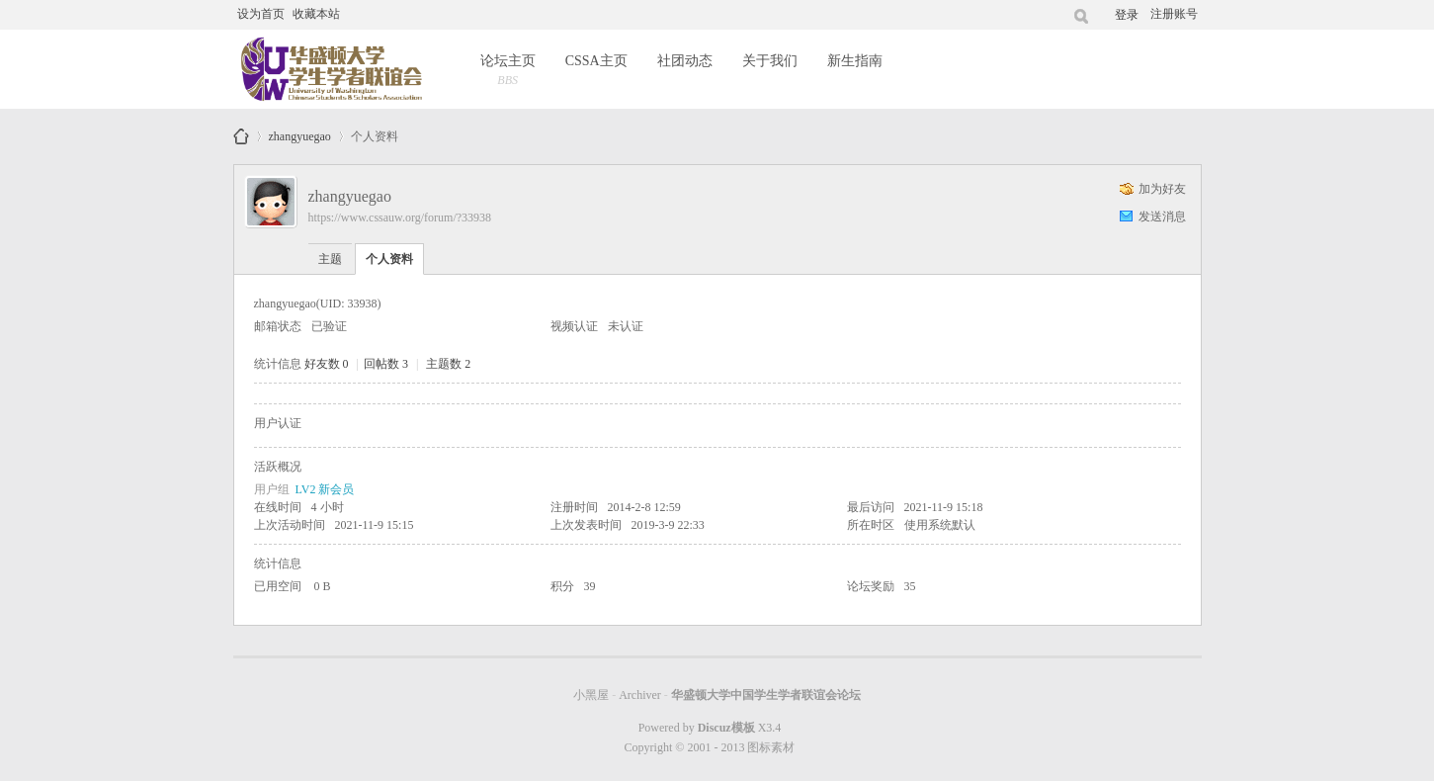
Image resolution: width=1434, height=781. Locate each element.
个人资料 (389, 259)
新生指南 (855, 60)
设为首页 (261, 14)
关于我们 (770, 60)
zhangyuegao (300, 133)
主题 (330, 259)
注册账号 (1174, 14)
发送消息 (1162, 216)
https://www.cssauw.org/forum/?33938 (400, 217)
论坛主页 (508, 71)
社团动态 (685, 60)
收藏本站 (316, 14)
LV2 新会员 (325, 489)
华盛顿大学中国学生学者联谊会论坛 (241, 136)
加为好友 (1162, 189)
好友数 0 (326, 364)
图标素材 (771, 747)
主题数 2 (448, 364)
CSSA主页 (596, 60)
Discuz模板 (726, 728)
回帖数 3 (386, 364)
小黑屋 (591, 695)
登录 (1127, 15)
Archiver (640, 695)
